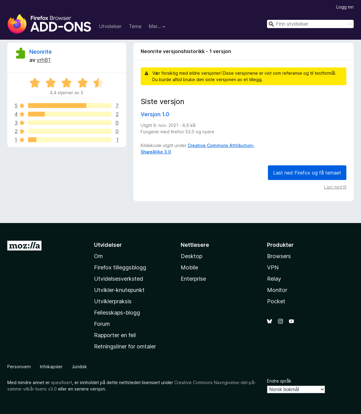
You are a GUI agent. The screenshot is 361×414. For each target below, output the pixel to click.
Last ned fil (335, 186)
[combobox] (310, 24)
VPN (273, 267)
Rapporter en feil (115, 335)
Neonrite (40, 52)
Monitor (277, 290)
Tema (135, 26)
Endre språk (279, 380)
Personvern (19, 366)
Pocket (276, 301)
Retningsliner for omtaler (125, 346)
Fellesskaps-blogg (117, 312)
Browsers (279, 256)
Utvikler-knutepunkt (119, 290)
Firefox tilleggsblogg (120, 267)
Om (98, 256)
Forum (102, 324)
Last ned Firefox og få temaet (307, 173)
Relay (274, 278)
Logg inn (345, 6)
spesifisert (61, 382)
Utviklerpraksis (113, 301)
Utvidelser (110, 26)
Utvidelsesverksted (118, 278)
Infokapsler (51, 366)
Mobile (189, 267)
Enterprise (193, 278)
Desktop (191, 256)
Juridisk (79, 366)
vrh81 (44, 60)
